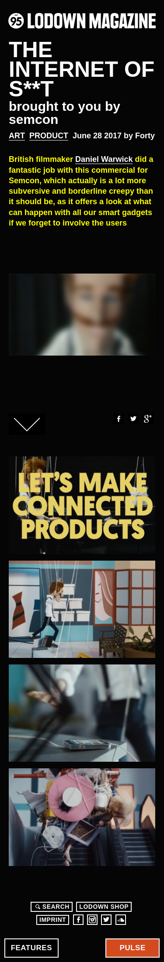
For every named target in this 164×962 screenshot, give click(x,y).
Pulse (133, 948)
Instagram (92, 919)
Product (48, 135)
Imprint (52, 919)
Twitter (133, 418)
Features (31, 948)
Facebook (118, 418)
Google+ (148, 418)
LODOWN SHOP (104, 906)
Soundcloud (120, 919)
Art (17, 135)
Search (51, 906)
